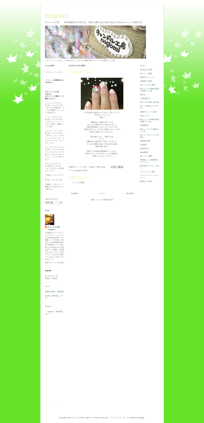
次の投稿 (74, 193)
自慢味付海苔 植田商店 (54, 292)
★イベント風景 (146, 74)
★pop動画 (144, 152)
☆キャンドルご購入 (147, 172)
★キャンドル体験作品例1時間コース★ (149, 120)
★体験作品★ (145, 141)
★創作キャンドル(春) (148, 112)
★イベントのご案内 (147, 85)
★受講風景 (144, 125)
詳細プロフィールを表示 (54, 263)
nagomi (57, 15)
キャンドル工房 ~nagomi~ (54, 228)
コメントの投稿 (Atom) (104, 200)
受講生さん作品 (146, 181)
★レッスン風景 (146, 156)
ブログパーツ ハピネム (54, 72)
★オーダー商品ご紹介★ (149, 102)
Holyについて (145, 116)
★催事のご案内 (146, 81)
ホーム (102, 193)
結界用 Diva (144, 149)
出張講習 (143, 145)
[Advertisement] (53, 362)
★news (143, 95)
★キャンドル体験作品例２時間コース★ (149, 90)
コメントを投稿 (78, 183)
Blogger (141, 418)
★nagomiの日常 (81, 170)
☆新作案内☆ (145, 98)
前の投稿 (129, 193)
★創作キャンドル (147, 77)
